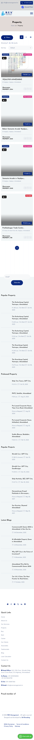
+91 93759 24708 (28, 2)
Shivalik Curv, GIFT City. (20, 456)
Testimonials (5, 651)
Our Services (5, 626)
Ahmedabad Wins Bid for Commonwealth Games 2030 (21, 567)
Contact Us (4, 662)
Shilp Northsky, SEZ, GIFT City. (22, 481)
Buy (2, 633)
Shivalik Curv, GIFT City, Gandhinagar (20, 469)
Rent (2, 637)
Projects (3, 630)
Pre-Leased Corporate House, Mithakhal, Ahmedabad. (22, 423)
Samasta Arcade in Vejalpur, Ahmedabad (13, 180)
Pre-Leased (27, 56)
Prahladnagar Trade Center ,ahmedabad (12, 230)
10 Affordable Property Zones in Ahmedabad (22, 542)
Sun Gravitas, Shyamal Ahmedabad (19, 508)
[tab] (21, 37)
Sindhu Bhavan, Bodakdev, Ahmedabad (21, 437)
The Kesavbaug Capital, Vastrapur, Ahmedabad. (20, 348)
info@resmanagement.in (10, 2)
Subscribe (17, 284)
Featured (5, 56)
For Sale (28, 197)
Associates (4, 648)
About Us (4, 622)
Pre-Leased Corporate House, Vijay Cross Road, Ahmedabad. (22, 409)
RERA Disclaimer (9, 724)
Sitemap (17, 726)
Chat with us (25, 736)
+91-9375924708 (6, 680)
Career (3, 640)
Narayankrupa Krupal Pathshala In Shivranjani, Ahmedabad (20, 494)
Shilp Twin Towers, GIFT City (21, 383)
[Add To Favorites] (28, 91)
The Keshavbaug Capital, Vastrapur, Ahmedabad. (20, 305)
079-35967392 (10, 683)
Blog (2, 655)
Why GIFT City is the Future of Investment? (22, 555)
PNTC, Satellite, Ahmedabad (21, 395)
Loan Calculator (6, 658)
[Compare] (30, 91)
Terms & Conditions (22, 724)
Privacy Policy (8, 726)
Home (13, 25)
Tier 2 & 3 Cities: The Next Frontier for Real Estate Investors (21, 580)
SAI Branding (26, 717)
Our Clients (4, 644)
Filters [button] (7, 38)
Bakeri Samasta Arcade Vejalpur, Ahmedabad (14, 131)
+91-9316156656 (13, 678)
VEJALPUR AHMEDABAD (12, 81)
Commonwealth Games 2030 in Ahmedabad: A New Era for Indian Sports (22, 530)
